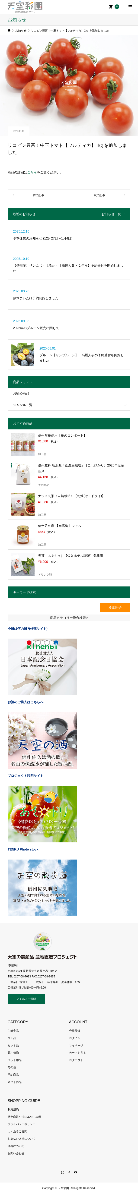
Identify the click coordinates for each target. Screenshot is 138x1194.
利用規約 (13, 1109)
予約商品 (13, 1074)
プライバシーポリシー (21, 1124)
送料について (16, 1146)
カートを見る (77, 1052)
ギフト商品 (15, 1082)
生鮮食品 (13, 1030)
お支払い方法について (21, 1138)
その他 (12, 1067)
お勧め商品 (21, 393)
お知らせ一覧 (111, 214)
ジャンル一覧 (22, 405)
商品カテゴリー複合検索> (69, 618)
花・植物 (13, 1052)
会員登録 (74, 1030)
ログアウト (76, 1060)
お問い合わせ (16, 1153)
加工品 (12, 1038)
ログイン (74, 1038)
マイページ (76, 1045)
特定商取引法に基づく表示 (24, 1116)
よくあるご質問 (26, 999)
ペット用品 (15, 1060)
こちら (32, 172)
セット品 (13, 1045)
